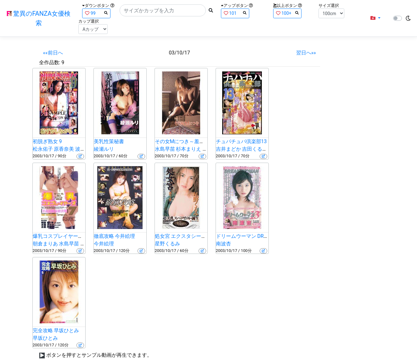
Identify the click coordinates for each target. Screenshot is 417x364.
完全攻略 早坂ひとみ (56, 330)
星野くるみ (167, 244)
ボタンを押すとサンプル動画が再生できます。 (99, 355)
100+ (287, 13)
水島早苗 (165, 149)
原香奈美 (64, 149)
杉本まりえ (188, 149)
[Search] (163, 10)
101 (235, 13)
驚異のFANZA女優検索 (38, 18)
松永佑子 (43, 149)
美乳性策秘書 (109, 141)
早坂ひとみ (45, 338)
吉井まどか (228, 149)
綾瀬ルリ (104, 149)
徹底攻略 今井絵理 (114, 236)
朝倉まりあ (45, 244)
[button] (375, 18)
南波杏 (223, 244)
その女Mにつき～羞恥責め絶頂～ (192, 141)
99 (96, 13)
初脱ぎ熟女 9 (47, 141)
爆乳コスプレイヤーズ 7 (60, 236)
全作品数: (49, 62)
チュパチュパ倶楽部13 (241, 141)
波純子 (82, 149)
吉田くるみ (254, 149)
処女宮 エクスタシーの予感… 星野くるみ (200, 236)
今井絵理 (104, 244)
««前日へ (53, 53)
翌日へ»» (306, 53)
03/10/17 (179, 53)
